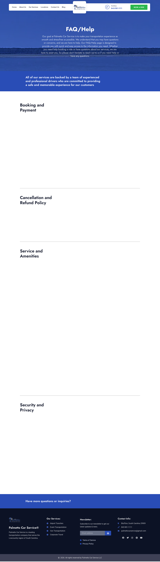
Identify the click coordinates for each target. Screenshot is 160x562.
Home (14, 7)
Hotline (114, 6)
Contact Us (55, 7)
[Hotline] (107, 7)
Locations (44, 7)
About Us (22, 7)
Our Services (33, 7)
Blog (63, 7)
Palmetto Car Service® (24, 528)
